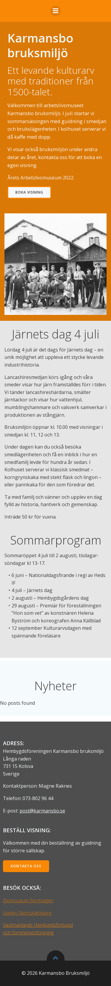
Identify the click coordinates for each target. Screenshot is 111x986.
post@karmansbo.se (42, 810)
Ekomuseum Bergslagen (28, 900)
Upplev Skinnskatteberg (27, 913)
